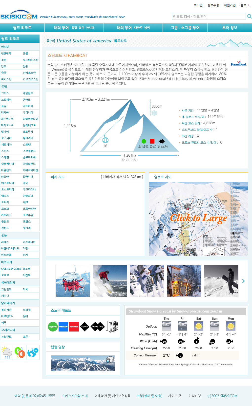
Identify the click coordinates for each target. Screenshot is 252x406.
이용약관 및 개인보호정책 (112, 396)
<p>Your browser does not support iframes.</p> (186, 340)
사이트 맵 (175, 396)
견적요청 (195, 396)
